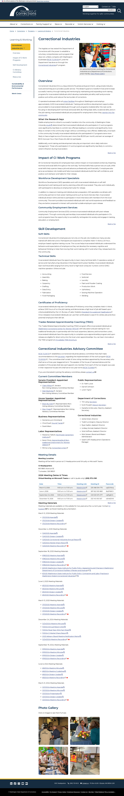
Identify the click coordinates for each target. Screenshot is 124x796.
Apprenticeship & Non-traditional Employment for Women (56, 442)
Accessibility (45, 792)
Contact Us (106, 6)
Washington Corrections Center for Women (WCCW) (58, 329)
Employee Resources (73, 792)
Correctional (48, 65)
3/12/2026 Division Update (52, 521)
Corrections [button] (27, 24)
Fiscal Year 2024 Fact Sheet (55, 630)
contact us (90, 372)
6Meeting (54, 595)
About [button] (13, 24)
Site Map (91, 792)
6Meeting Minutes (52, 589)
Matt (48, 391)
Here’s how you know (43, 1)
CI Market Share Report (54, 633)
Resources (17, 77)
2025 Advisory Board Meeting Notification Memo (60, 636)
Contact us (84, 783)
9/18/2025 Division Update (52, 562)
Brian (48, 404)
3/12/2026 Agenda (49, 517)
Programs (31, 31)
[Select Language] (90, 6)
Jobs (114, 6)
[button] (53, 731)
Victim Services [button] (85, 24)
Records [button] (69, 24)
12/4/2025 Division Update (52, 536)
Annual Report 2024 (53, 627)
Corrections (21, 31)
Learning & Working (44, 31)
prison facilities (68, 101)
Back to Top (112, 153)
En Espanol (53, 792)
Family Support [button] (44, 24)
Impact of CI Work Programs (20, 59)
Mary (47, 409)
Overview (16, 53)
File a (110, 792)
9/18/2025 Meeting (54, 565)
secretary (61, 357)
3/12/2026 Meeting (54, 524)
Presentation (51, 694)
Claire (48, 386)
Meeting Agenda (52, 605)
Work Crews (16, 93)
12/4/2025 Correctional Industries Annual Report (60, 540)
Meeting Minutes (52, 608)
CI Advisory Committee (17, 71)
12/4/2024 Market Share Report (54, 543)
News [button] (58, 24)
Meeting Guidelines (53, 671)
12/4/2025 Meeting (54, 546)
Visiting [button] (100, 24)
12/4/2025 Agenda (49, 533)
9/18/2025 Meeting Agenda (52, 555)
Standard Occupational (97, 312)
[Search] (95, 10)
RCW (54, 60)
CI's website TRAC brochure (66, 340)
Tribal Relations (99, 792)
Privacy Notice (62, 792)
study (48, 125)
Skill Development (20, 65)
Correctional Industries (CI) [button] (18, 46)
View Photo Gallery (97, 74)
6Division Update (51, 592)
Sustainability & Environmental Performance (18, 86)
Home (12, 31)
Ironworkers (60, 448)
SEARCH (111, 10)
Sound (58, 423)
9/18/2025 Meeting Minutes (52, 559)
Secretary (93, 402)
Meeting (82, 488)
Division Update (52, 611)
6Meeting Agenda (52, 586)
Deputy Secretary (99, 405)
